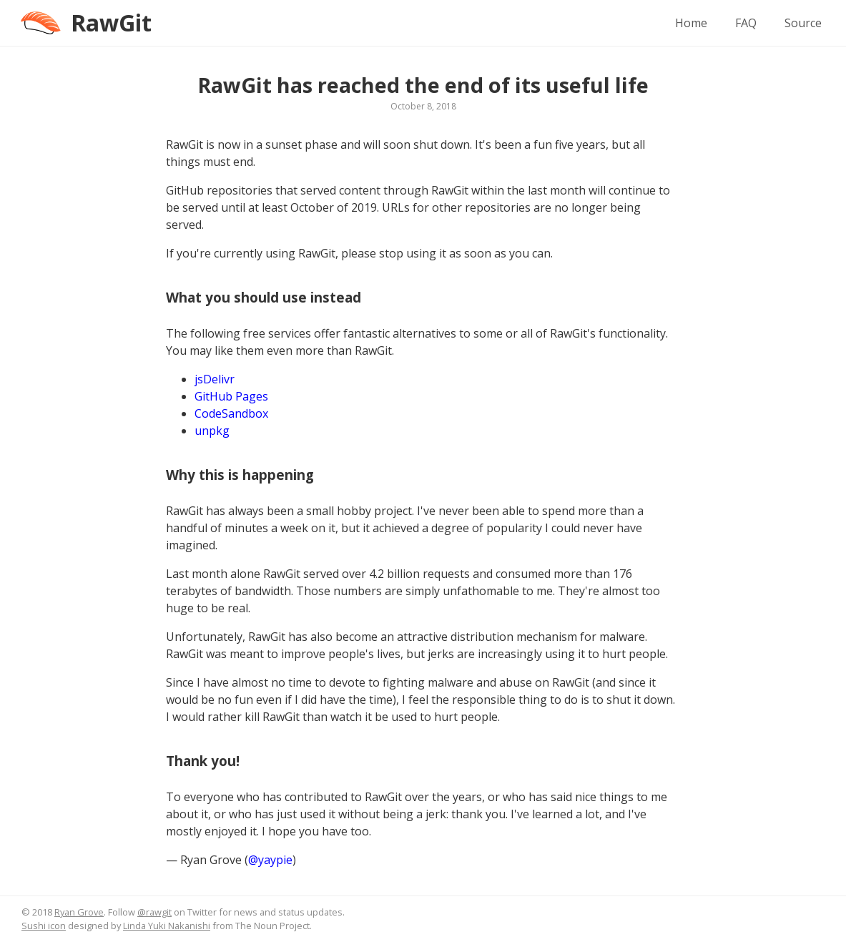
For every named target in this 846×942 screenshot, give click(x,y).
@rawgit (154, 912)
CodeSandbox (231, 413)
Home (691, 23)
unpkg (212, 430)
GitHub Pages (231, 396)
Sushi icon (43, 925)
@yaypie (270, 860)
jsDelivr (215, 379)
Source (803, 23)
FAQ (746, 23)
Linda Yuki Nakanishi (166, 925)
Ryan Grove (79, 912)
